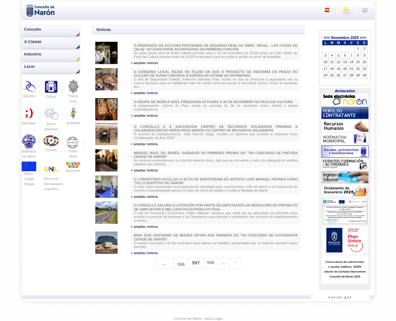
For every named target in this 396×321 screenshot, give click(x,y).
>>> (363, 38)
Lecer (29, 66)
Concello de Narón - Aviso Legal (198, 318)
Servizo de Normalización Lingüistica (53, 179)
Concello (32, 29)
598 (210, 262)
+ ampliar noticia (144, 63)
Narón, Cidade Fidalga (29, 175)
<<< (327, 38)
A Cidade (32, 41)
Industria (32, 54)
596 (181, 264)
